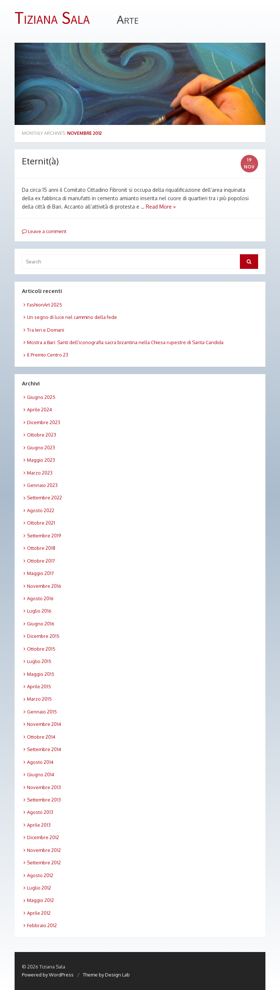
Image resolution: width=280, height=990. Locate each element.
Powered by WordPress (48, 975)
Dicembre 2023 (43, 422)
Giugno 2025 (41, 397)
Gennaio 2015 (42, 712)
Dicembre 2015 (43, 636)
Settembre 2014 (44, 749)
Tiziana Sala (52, 17)
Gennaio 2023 (42, 485)
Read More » (161, 206)
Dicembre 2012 (43, 837)
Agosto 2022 (40, 510)
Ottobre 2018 (41, 548)
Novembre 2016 (44, 586)
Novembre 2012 (44, 850)
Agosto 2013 (40, 812)
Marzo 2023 (39, 473)
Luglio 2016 (39, 611)
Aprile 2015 (39, 686)
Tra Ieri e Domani (45, 330)
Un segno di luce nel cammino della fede (72, 317)
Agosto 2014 (40, 762)
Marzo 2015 (39, 699)
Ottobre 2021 (41, 523)
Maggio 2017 (40, 573)
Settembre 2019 (44, 535)
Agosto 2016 (40, 598)
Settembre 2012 (44, 862)
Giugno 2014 (40, 774)
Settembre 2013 (44, 800)
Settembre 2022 (44, 497)
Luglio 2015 (39, 661)
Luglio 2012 (39, 888)
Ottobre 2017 (41, 561)
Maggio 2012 (40, 900)
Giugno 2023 (41, 447)
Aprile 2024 (39, 409)
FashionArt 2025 (44, 305)
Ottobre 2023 (41, 435)
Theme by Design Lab (106, 975)
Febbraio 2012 (42, 925)
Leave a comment (44, 231)
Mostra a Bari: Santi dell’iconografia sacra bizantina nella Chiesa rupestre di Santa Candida (125, 342)
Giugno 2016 (40, 624)
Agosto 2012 (40, 875)
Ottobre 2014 (41, 737)
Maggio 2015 (40, 674)
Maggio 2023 (41, 460)
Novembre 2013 (44, 787)
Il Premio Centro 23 (47, 355)
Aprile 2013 (39, 825)
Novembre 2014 (44, 724)
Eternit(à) (40, 161)
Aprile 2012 (39, 913)
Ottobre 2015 (41, 649)
